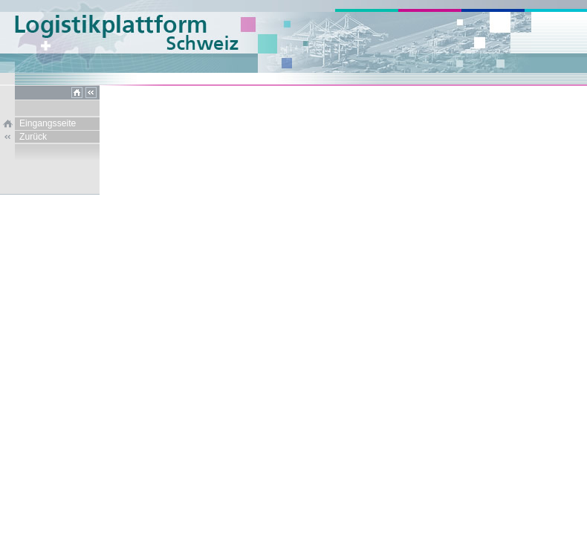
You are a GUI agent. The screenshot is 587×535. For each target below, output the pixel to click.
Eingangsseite (47, 123)
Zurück (33, 137)
